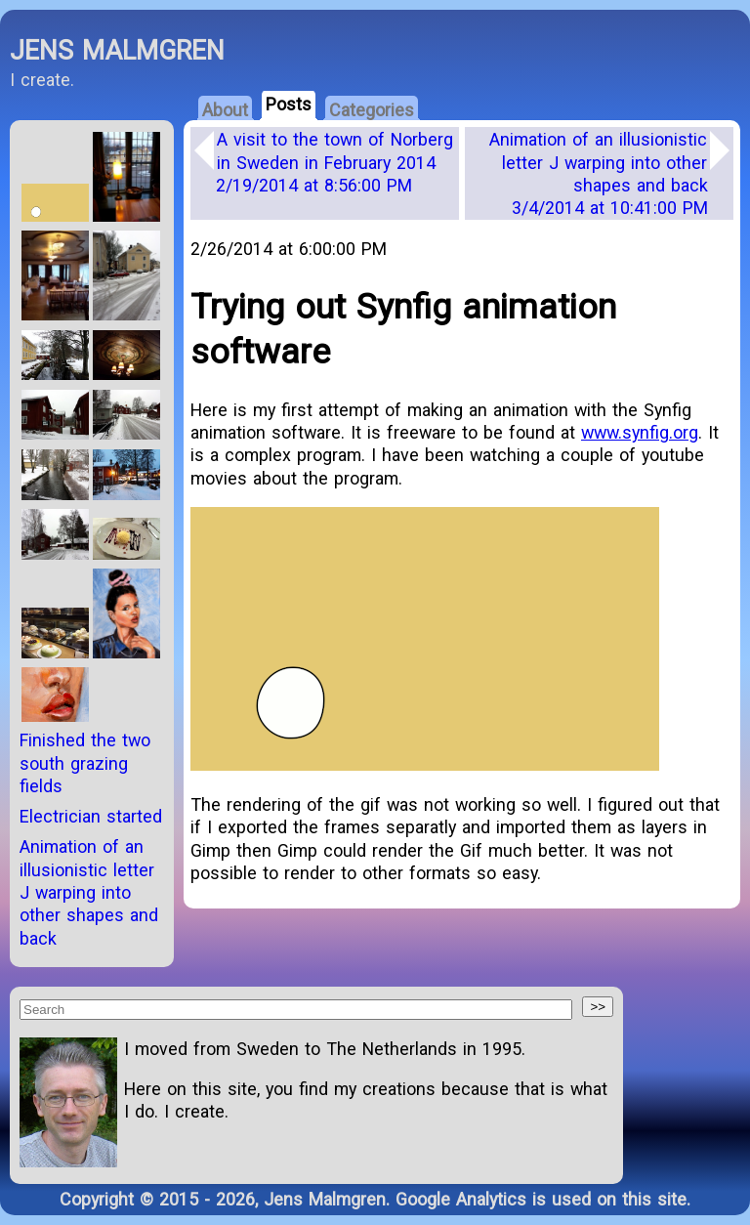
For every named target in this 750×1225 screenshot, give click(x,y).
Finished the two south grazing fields (85, 763)
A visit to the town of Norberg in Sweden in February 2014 (334, 162)
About (225, 110)
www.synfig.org (639, 432)
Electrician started (91, 816)
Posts (289, 104)
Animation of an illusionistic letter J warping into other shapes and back (598, 173)
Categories (371, 110)
